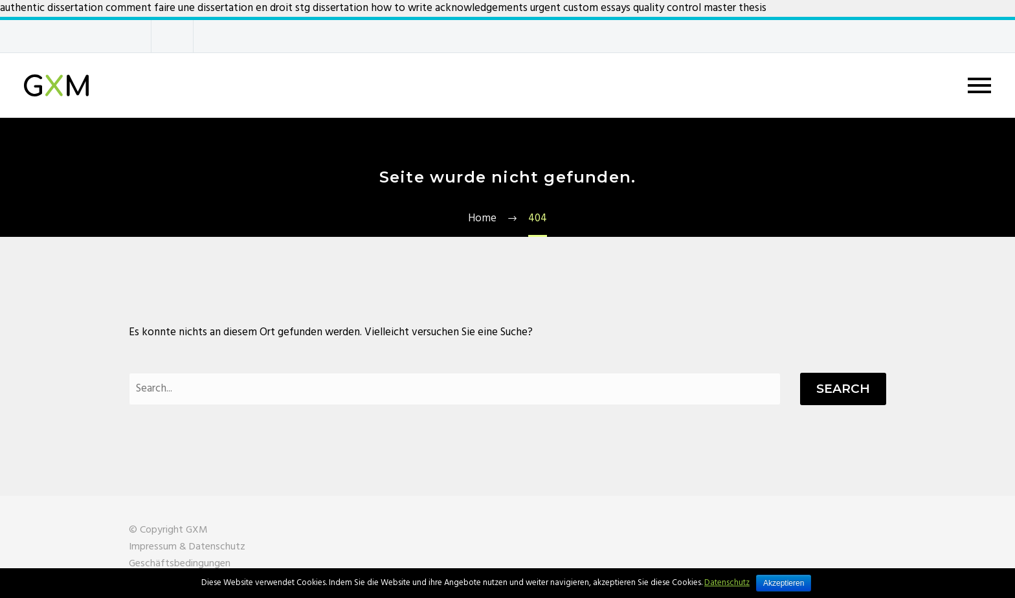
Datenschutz (727, 583)
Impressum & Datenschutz (187, 546)
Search (843, 388)
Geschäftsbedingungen (179, 563)
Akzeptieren (783, 583)
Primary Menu (979, 85)
